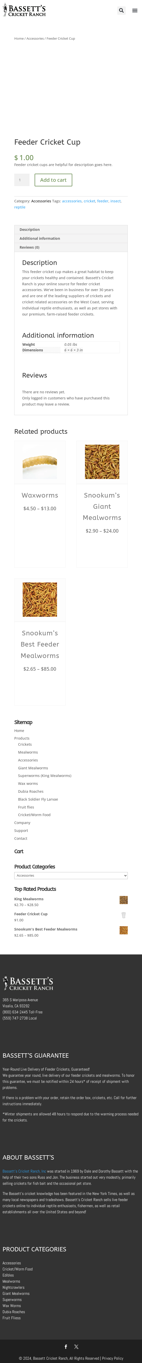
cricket (89, 201)
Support (21, 830)
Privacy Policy (112, 1358)
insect (115, 201)
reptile (19, 207)
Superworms (12, 1299)
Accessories (35, 38)
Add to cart (53, 179)
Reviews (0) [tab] (29, 247)
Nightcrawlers (13, 1287)
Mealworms (28, 752)
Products (22, 738)
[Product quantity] (22, 180)
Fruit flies (26, 807)
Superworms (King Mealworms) (44, 775)
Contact (20, 838)
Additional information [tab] (40, 238)
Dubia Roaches (31, 791)
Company (22, 822)
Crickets (25, 744)
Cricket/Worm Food (34, 814)
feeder (102, 201)
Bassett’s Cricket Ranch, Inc (24, 1171)
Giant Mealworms (33, 768)
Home (19, 38)
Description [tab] (30, 229)
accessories (72, 201)
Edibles (8, 1275)
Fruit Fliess (12, 1318)
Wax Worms (12, 1305)
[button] (121, 10)
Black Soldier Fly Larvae (38, 799)
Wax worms (28, 783)
